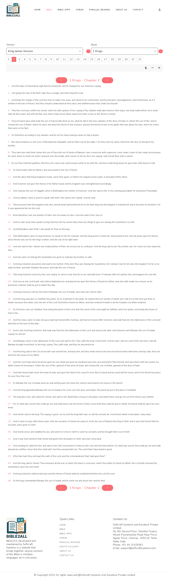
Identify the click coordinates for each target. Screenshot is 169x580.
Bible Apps (64, 9)
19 (119, 59)
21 (132, 59)
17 (105, 59)
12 (71, 59)
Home (37, 9)
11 (64, 59)
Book (94, 44)
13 (78, 59)
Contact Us (66, 555)
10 (57, 59)
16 (98, 59)
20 (126, 59)
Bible (49, 9)
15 (91, 59)
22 (139, 59)
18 (112, 59)
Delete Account (69, 546)
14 (84, 59)
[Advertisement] (85, 28)
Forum (80, 9)
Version (10, 44)
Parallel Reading (99, 9)
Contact (138, 9)
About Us (121, 9)
